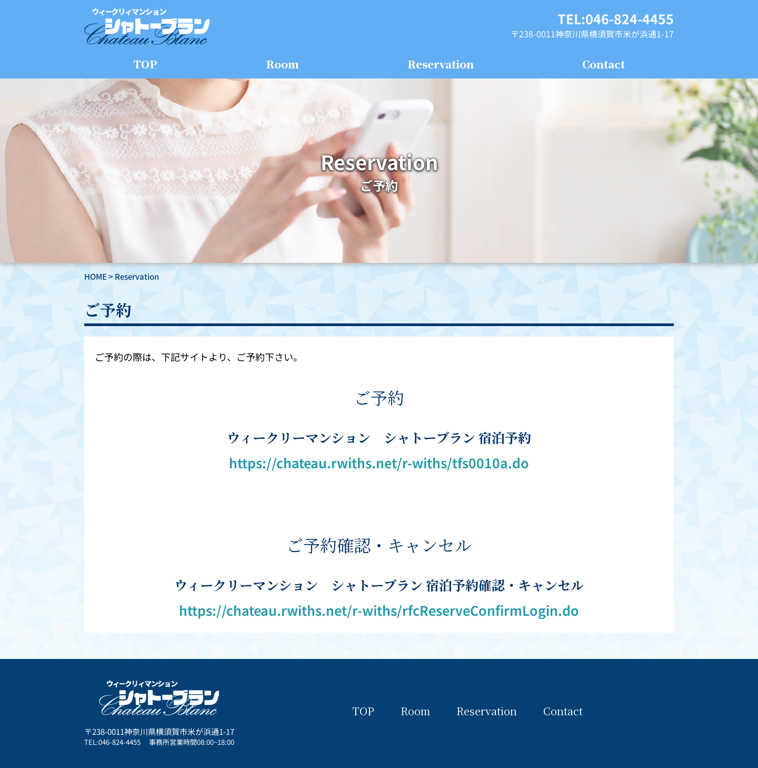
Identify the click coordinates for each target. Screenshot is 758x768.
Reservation (440, 64)
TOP (145, 64)
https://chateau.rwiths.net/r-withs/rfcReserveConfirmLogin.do (379, 609)
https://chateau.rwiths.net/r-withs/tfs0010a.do (379, 462)
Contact (603, 64)
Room (282, 64)
